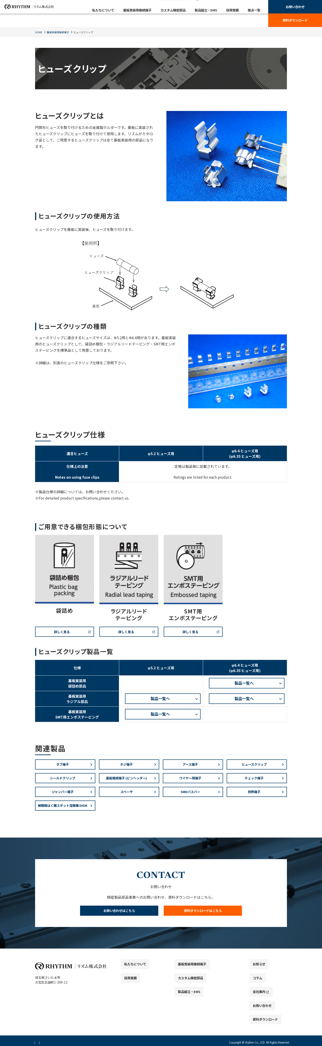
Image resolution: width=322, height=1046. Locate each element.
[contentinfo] (161, 1006)
